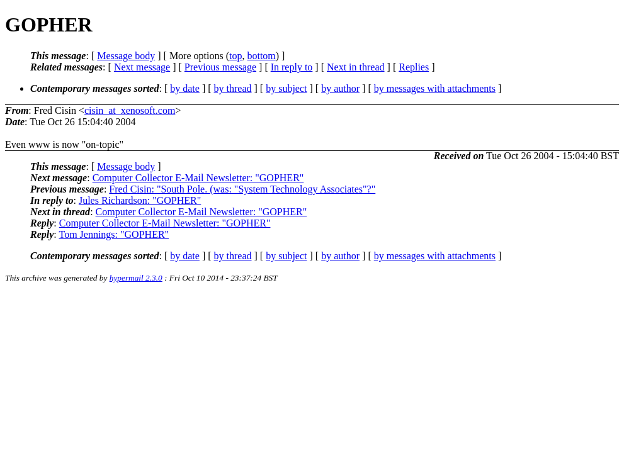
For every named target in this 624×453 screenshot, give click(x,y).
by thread (233, 88)
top (235, 55)
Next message (142, 67)
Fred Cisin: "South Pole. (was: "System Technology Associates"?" (242, 189)
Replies (414, 67)
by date (185, 88)
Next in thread (356, 67)
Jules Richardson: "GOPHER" (140, 200)
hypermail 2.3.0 (136, 277)
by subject (286, 88)
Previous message (220, 67)
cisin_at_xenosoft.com (129, 110)
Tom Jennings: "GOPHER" (114, 234)
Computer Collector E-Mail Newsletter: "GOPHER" (198, 177)
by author (340, 88)
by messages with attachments (435, 88)
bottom (261, 55)
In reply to (292, 67)
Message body (126, 55)
